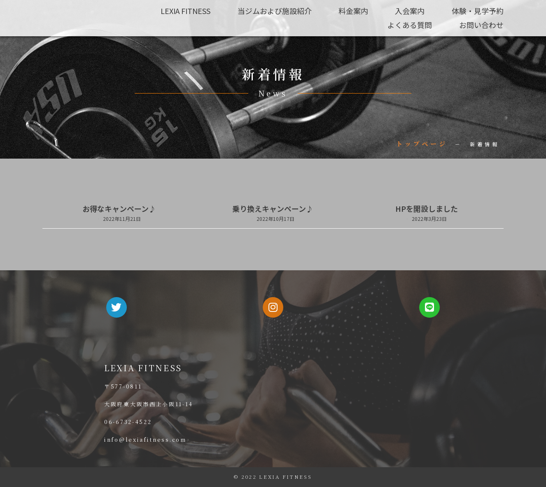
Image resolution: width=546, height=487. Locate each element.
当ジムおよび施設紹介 (274, 10)
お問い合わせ (481, 24)
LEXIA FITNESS (185, 10)
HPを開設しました (426, 208)
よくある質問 (409, 24)
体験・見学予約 (478, 10)
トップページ (422, 143)
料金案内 (353, 10)
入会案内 (410, 10)
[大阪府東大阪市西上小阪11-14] (359, 400)
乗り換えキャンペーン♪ (272, 208)
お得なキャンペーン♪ (119, 208)
